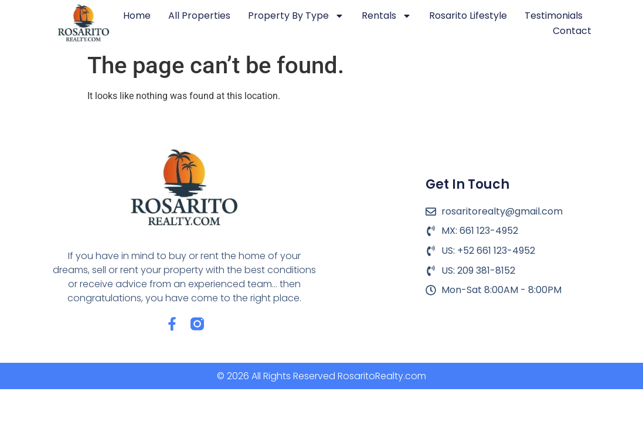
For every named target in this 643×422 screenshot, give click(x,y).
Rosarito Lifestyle (468, 15)
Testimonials (554, 15)
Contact (572, 31)
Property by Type (296, 15)
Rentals (386, 15)
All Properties (199, 15)
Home (137, 15)
